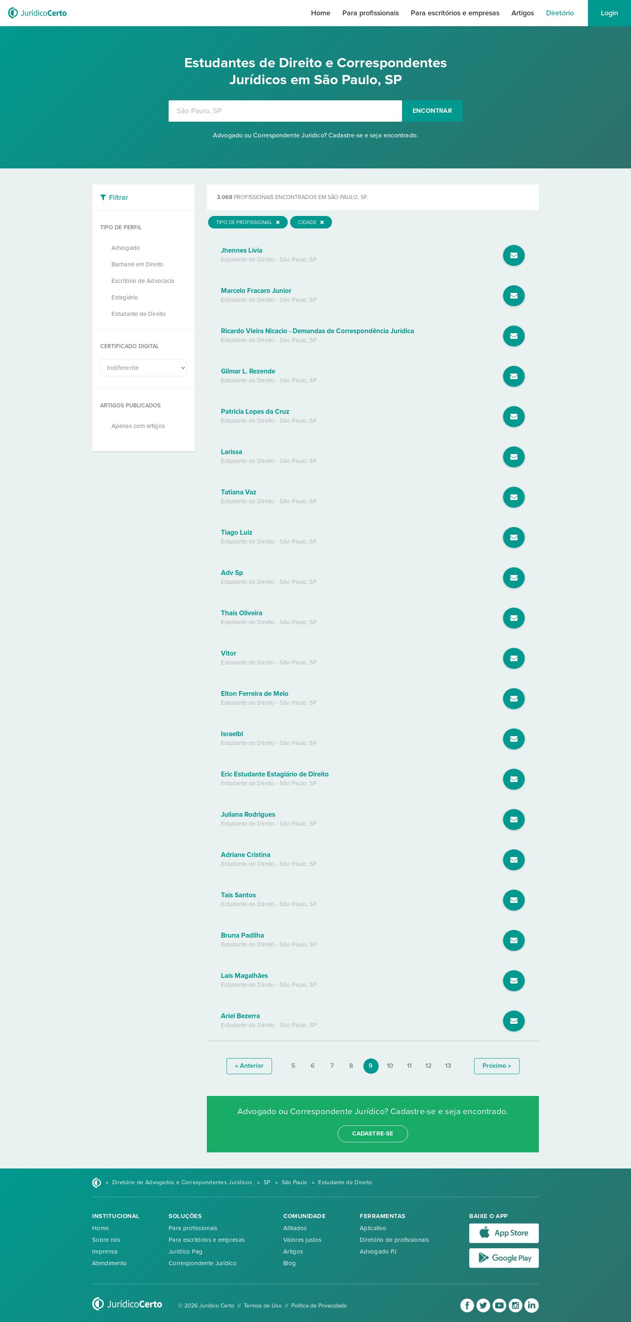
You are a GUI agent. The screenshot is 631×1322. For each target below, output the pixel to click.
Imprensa (105, 1251)
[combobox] (285, 111)
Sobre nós (106, 1239)
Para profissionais (370, 12)
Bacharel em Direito (137, 264)
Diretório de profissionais (394, 1239)
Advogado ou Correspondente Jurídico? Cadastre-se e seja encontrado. (315, 135)
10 (390, 1066)
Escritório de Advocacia (142, 281)
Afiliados (295, 1228)
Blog (289, 1263)
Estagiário (124, 297)
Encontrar (432, 111)
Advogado (125, 248)
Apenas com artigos (138, 426)
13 (448, 1066)
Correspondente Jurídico (203, 1263)
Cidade (311, 222)
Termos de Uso (263, 1305)
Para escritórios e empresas (455, 12)
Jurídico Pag (186, 1251)
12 (428, 1066)
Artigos (522, 12)
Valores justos (302, 1239)
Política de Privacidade (319, 1305)
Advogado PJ (378, 1251)
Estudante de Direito (138, 314)
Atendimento (109, 1263)
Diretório (560, 12)
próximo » (497, 1066)
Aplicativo (373, 1228)
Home (320, 12)
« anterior (249, 1066)
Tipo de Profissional (248, 222)
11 (409, 1066)
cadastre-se (372, 1133)
